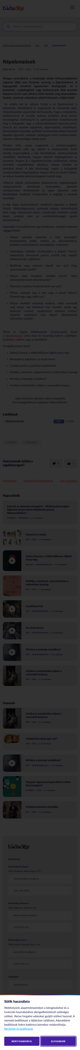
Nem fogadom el (21, 1041)
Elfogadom (58, 1041)
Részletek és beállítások (18, 1029)
